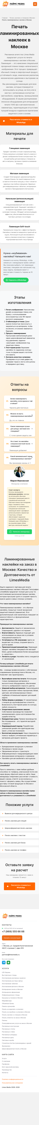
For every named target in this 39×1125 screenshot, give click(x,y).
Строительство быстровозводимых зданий (16, 1043)
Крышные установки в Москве (12, 998)
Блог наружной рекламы (10, 1067)
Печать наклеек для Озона (15, 843)
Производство (7, 1070)
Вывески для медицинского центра (18, 813)
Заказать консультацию (12, 938)
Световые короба (8, 1040)
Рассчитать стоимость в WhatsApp (17, 120)
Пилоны (4, 1020)
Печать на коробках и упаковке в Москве (16, 1012)
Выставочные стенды (9, 975)
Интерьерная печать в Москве (12, 989)
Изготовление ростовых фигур (12, 981)
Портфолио (5, 1064)
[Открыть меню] (35, 4)
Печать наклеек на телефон (15, 850)
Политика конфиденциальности (12, 1079)
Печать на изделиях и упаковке (12, 1009)
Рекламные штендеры (9, 1034)
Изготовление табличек (10, 983)
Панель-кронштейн (8, 1006)
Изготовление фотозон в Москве (13, 986)
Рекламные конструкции (10, 1026)
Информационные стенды (11, 995)
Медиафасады (7, 1000)
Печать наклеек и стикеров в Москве (14, 1015)
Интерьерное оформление (11, 992)
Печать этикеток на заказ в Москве (14, 1017)
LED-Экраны (6, 972)
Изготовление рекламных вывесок (14, 978)
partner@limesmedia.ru (11, 955)
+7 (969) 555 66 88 (13, 931)
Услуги (4, 1058)
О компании (6, 1061)
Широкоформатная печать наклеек (18, 828)
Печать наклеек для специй (15, 821)
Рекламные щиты (8, 1037)
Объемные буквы (8, 1003)
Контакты (5, 1072)
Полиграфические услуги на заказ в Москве (17, 1023)
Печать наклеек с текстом (15, 835)
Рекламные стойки (8, 1032)
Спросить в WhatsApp (16, 280)
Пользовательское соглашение (12, 1083)
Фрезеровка (6, 1046)
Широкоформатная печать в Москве (14, 1049)
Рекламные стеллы (8, 1029)
